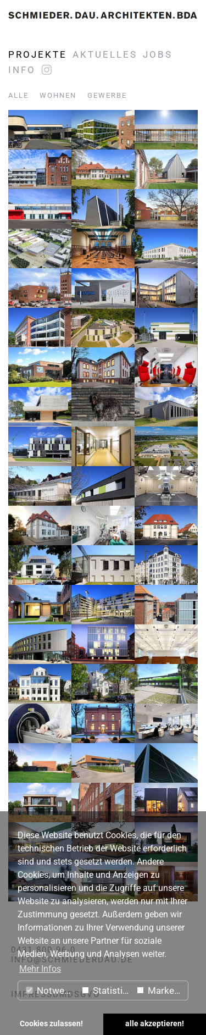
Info (22, 69)
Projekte (37, 54)
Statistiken (107, 990)
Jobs (157, 54)
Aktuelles (105, 54)
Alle (18, 95)
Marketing (162, 990)
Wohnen (58, 95)
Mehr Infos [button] (40, 969)
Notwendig (51, 990)
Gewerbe (107, 95)
